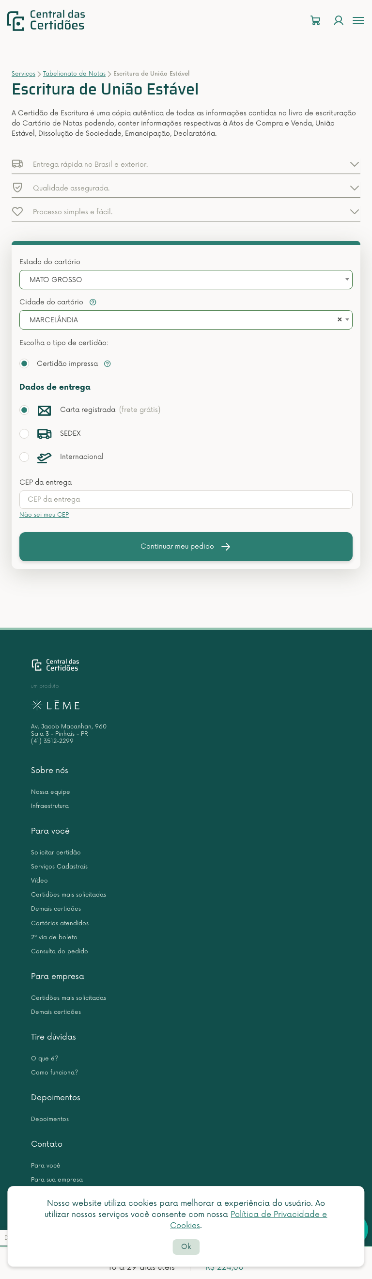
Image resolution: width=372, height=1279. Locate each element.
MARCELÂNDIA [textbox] (54, 320)
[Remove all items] (338, 320)
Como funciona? (54, 1072)
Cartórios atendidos (60, 923)
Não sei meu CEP (44, 515)
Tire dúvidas (53, 1037)
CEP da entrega (45, 482)
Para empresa (57, 976)
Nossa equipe (50, 792)
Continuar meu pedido (186, 547)
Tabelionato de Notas (74, 74)
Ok (186, 1247)
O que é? (44, 1058)
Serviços (23, 74)
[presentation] (186, 499)
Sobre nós (49, 770)
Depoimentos (55, 1098)
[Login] (338, 21)
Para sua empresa (57, 1180)
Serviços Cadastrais (59, 866)
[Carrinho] (315, 21)
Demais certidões (56, 909)
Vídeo (39, 880)
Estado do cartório (49, 262)
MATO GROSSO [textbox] (56, 280)
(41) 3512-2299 (52, 741)
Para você (50, 831)
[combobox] (186, 279)
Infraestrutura (50, 806)
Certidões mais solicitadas (68, 895)
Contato (46, 1144)
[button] (186, 164)
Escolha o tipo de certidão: (63, 343)
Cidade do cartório (58, 302)
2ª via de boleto (54, 937)
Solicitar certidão (56, 852)
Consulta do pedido (59, 951)
